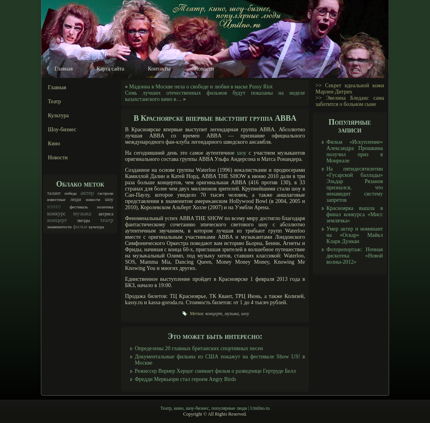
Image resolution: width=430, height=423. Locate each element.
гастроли (105, 193)
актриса (106, 214)
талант (54, 193)
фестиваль (79, 207)
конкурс (56, 213)
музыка (82, 213)
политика (105, 207)
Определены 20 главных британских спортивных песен (199, 348)
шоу (109, 199)
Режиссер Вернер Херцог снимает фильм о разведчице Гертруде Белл (215, 371)
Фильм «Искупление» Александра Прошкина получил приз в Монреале (354, 151)
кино (54, 206)
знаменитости (59, 227)
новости (93, 199)
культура (96, 227)
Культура (58, 115)
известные (56, 199)
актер (87, 193)
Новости (204, 69)
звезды (83, 220)
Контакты (159, 69)
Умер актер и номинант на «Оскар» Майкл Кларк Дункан (354, 235)
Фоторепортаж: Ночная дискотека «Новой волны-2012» (354, 256)
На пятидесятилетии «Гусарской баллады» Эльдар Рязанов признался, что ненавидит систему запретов (354, 184)
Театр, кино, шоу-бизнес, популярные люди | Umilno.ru (215, 408)
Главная (64, 69)
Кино (54, 143)
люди (75, 199)
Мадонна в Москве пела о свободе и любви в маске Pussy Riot (201, 87)
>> (318, 85)
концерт (57, 220)
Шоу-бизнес (62, 129)
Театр (54, 101)
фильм (80, 226)
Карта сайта (110, 69)
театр (106, 220)
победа (71, 193)
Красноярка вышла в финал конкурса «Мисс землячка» (354, 214)
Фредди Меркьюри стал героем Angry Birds (185, 379)
